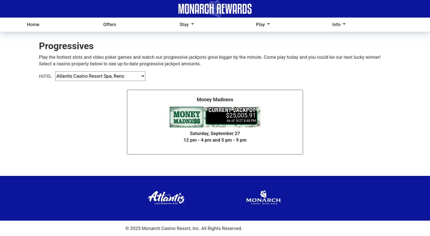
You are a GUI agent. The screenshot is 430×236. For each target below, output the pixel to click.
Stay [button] (185, 24)
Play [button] (261, 24)
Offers (109, 24)
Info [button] (337, 24)
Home (33, 24)
